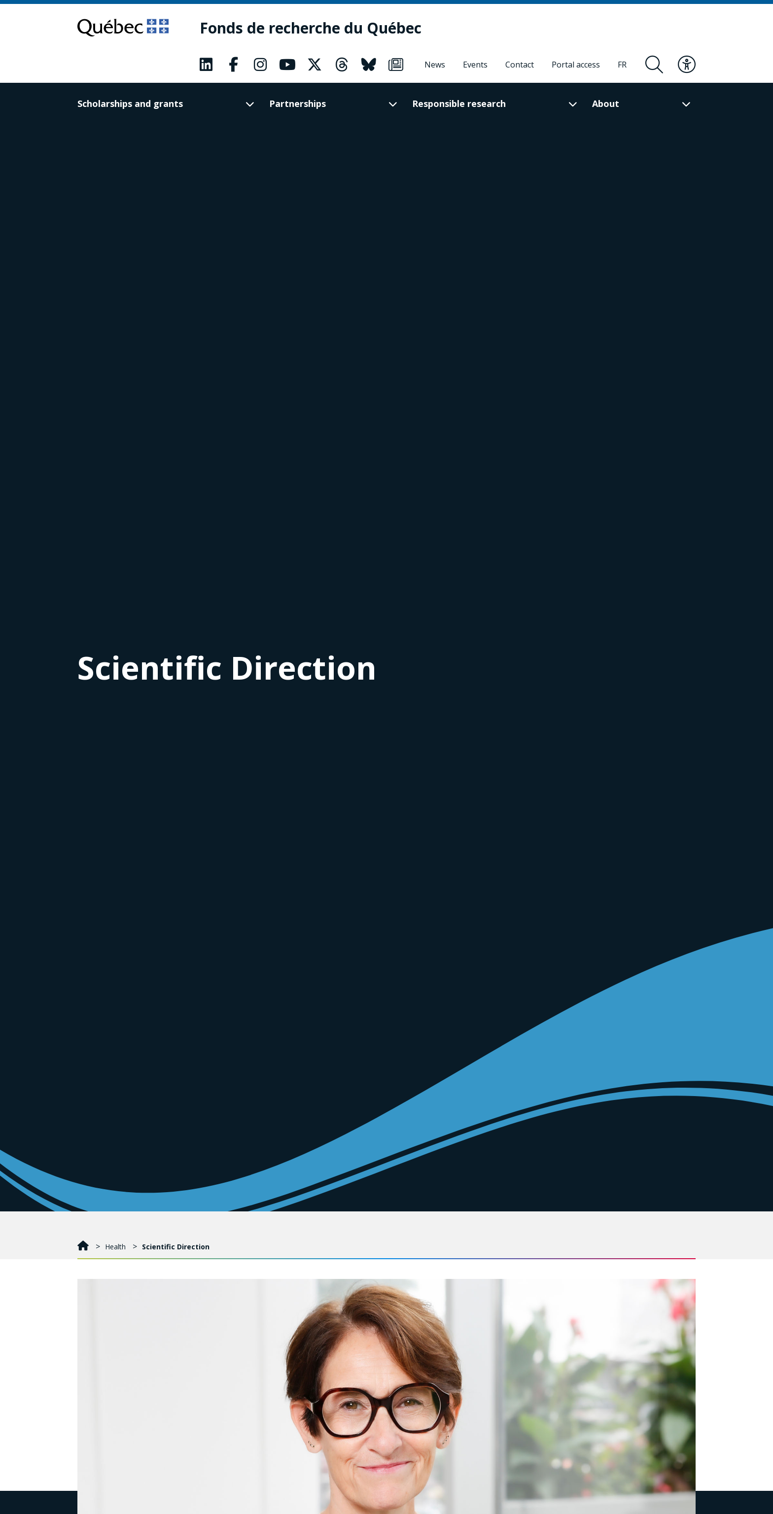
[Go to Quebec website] (123, 27)
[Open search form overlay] (654, 64)
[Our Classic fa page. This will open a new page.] (206, 64)
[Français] (622, 64)
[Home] (84, 1246)
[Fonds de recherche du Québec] (311, 27)
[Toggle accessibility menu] (687, 64)
